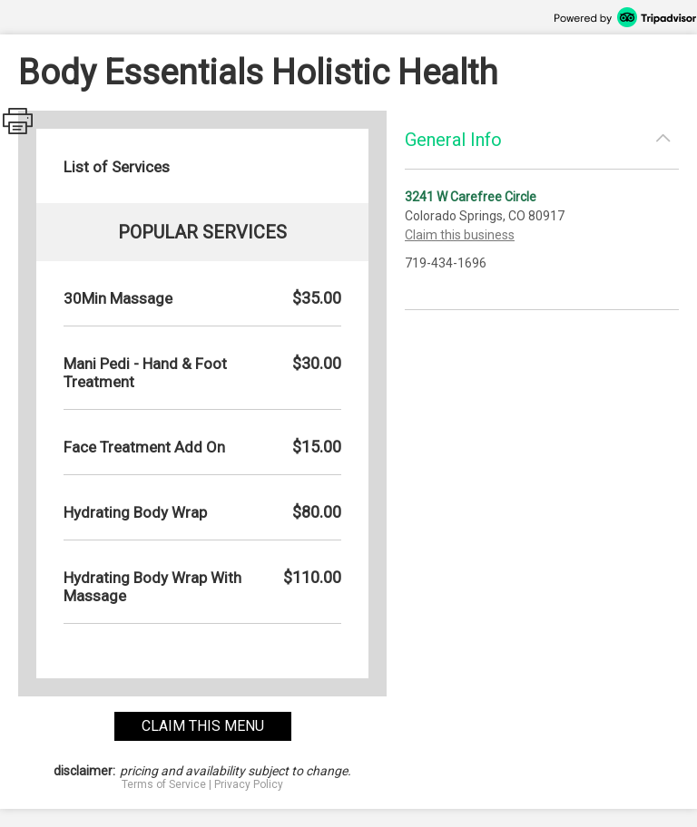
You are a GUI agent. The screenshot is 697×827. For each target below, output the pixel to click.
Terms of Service (164, 784)
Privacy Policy (248, 784)
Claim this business (460, 235)
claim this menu (203, 726)
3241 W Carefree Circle (470, 197)
